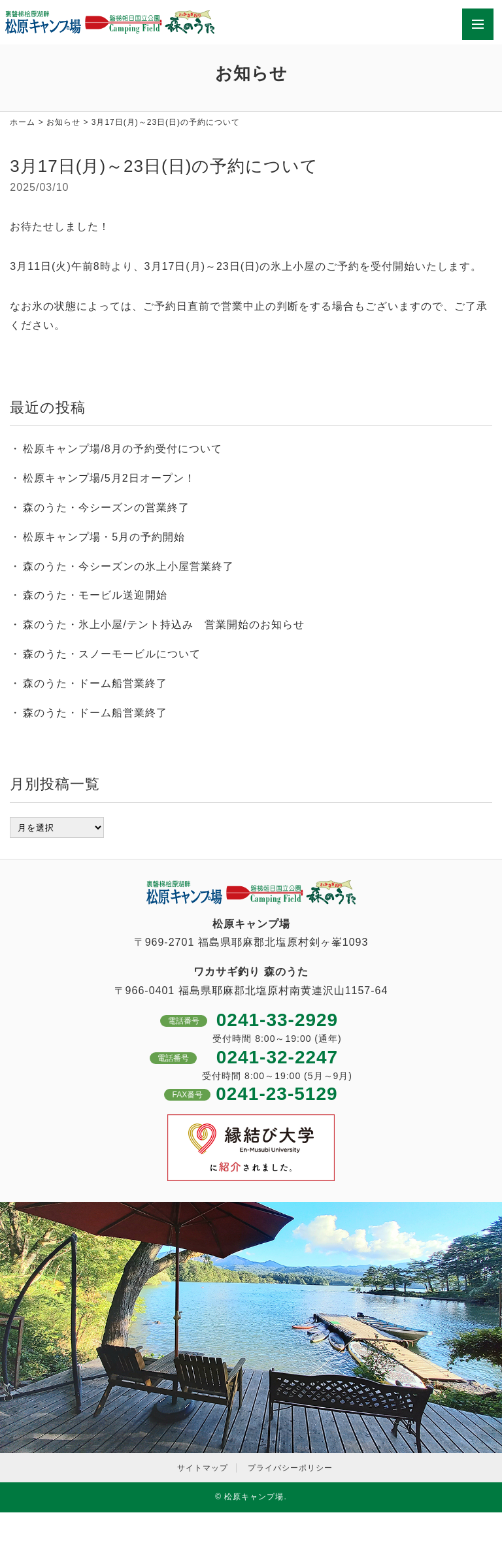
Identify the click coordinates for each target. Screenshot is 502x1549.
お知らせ (63, 122)
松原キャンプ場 (254, 1496)
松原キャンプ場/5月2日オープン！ (109, 478)
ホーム (22, 122)
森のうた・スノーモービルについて (112, 653)
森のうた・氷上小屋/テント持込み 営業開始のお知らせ (163, 624)
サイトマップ (202, 1468)
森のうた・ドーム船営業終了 (95, 683)
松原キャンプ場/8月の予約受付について (122, 448)
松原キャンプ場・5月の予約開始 (104, 536)
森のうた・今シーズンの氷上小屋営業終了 (128, 566)
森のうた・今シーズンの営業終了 (106, 507)
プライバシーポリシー (290, 1468)
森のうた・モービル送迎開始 (95, 595)
